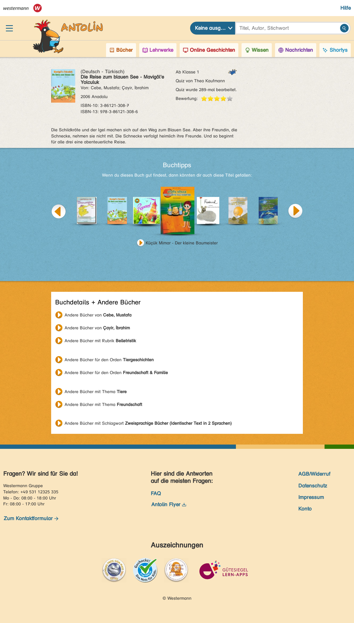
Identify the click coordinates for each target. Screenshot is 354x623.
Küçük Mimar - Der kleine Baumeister (182, 242)
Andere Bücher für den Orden (109, 359)
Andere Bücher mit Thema (96, 391)
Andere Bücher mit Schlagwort (148, 423)
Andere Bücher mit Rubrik (100, 340)
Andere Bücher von (98, 315)
